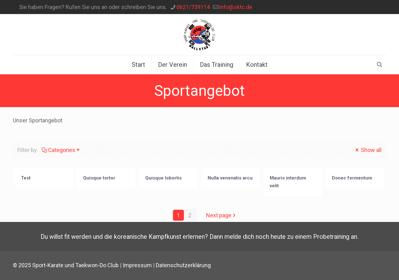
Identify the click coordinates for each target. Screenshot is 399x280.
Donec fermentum (352, 178)
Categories (61, 150)
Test (26, 178)
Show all (368, 150)
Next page (221, 215)
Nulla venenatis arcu (230, 178)
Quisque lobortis (163, 178)
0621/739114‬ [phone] (193, 7)
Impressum (137, 265)
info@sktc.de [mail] (235, 7)
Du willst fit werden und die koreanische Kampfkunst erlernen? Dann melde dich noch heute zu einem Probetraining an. (199, 236)
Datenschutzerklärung (183, 265)
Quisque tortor (99, 178)
